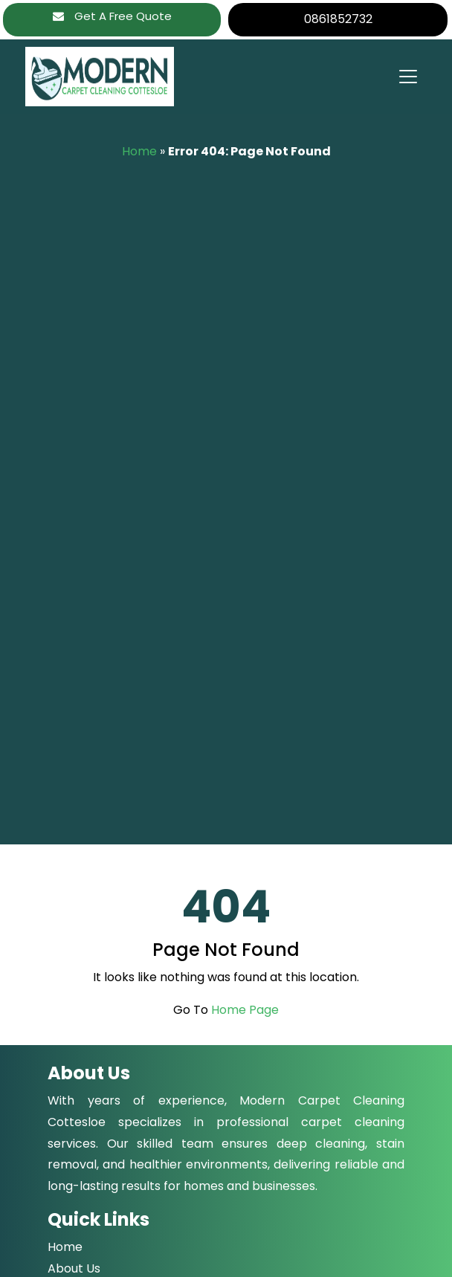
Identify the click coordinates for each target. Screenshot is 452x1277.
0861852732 (338, 19)
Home (139, 151)
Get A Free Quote (112, 16)
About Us (74, 1268)
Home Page (245, 1009)
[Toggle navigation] (407, 76)
